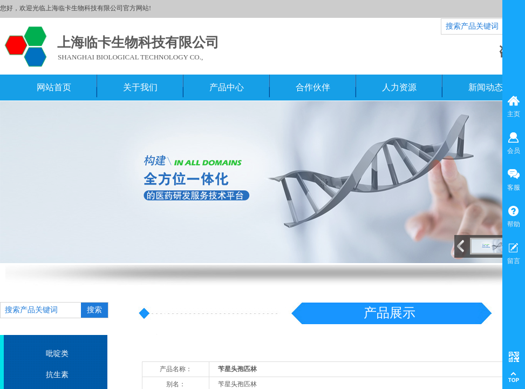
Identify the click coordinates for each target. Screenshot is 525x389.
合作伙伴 (313, 87)
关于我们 (140, 87)
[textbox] (41, 310)
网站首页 (54, 87)
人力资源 (399, 87)
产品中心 (226, 87)
